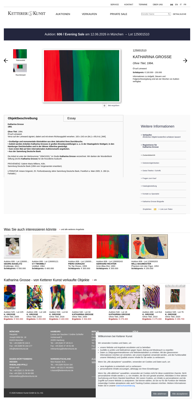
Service (114, 4)
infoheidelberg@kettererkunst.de (23, 376)
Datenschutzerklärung (125, 386)
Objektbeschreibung (22, 118)
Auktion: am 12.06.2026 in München (84, 34)
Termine (143, 4)
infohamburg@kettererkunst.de (64, 349)
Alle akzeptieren (180, 394)
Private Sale (118, 14)
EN (176, 4)
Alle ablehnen (159, 394)
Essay (71, 118)
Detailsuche (179, 14)
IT (181, 4)
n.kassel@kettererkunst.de (62, 370)
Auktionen (63, 14)
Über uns (158, 4)
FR (185, 4)
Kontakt (128, 4)
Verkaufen (89, 14)
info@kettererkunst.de (18, 349)
